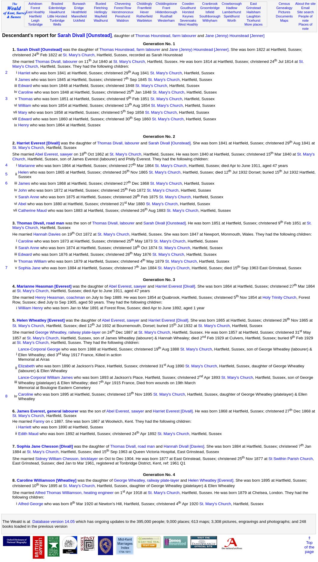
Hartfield (35, 16)
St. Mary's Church (79, 55)
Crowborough (232, 3)
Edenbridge (57, 8)
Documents (284, 16)
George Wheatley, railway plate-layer (68, 332)
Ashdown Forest (35, 6)
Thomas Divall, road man (40, 223)
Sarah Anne (28, 197)
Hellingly (100, 12)
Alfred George (30, 504)
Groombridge (210, 8)
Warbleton (144, 20)
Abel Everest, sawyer (54, 154)
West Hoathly (188, 24)
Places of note (305, 26)
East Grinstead (253, 6)
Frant (166, 8)
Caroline (25, 92)
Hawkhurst (57, 12)
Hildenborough (166, 12)
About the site (305, 3)
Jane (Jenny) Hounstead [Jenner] (234, 35)
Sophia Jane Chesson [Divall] (45, 446)
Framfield (144, 8)
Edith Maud (28, 434)
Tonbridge (35, 24)
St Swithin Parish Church (290, 458)
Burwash (78, 3)
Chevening (122, 3)
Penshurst (122, 16)
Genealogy (284, 8)
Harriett (25, 427)
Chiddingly (144, 3)
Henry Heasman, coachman (60, 297)
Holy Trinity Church (279, 297)
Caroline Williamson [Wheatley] (46, 480)
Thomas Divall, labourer (56, 62)
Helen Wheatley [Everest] (41, 320)
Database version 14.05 (53, 521)
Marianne (26, 165)
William (24, 105)
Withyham (210, 20)
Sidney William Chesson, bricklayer (66, 458)
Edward (25, 85)
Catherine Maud (32, 210)
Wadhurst (101, 20)
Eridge (79, 8)
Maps (284, 20)
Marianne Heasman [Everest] (44, 286)
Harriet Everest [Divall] (38, 143)
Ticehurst (253, 20)
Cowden (188, 3)
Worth (231, 20)
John (22, 190)
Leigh (35, 20)
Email (305, 8)
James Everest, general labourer (47, 411)
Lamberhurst (231, 12)
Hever (144, 12)
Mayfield (101, 16)
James (24, 80)
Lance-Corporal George (39, 349)
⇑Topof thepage (309, 545)
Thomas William (32, 261)
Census (284, 3)
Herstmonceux (122, 12)
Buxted (101, 3)
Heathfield (79, 12)
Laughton (253, 16)
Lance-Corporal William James (45, 377)
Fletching (101, 8)
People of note (305, 18)
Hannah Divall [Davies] (184, 446)
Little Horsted (57, 16)
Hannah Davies (47, 234)
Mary (22, 112)
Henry (23, 125)
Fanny (38, 421)
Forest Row (122, 8)
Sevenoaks (188, 20)
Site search (305, 12)
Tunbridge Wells (57, 22)
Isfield (210, 12)
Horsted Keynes (188, 14)
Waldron (122, 20)
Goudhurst (188, 8)
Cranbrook (210, 3)
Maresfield (79, 16)
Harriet (24, 73)
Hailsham (253, 12)
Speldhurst (232, 16)
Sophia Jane (29, 268)
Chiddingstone (166, 3)
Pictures (284, 12)
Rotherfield (144, 16)
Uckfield (79, 20)
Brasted (57, 3)
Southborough (209, 16)
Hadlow (231, 8)
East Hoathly (35, 12)
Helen (23, 172)
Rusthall (166, 16)
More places (253, 24)
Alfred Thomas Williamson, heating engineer (74, 492)
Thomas (25, 99)
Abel (22, 204)
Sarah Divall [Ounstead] (84, 35)
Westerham (166, 20)
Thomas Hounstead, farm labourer (165, 35)
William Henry (30, 308)
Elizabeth (26, 366)
